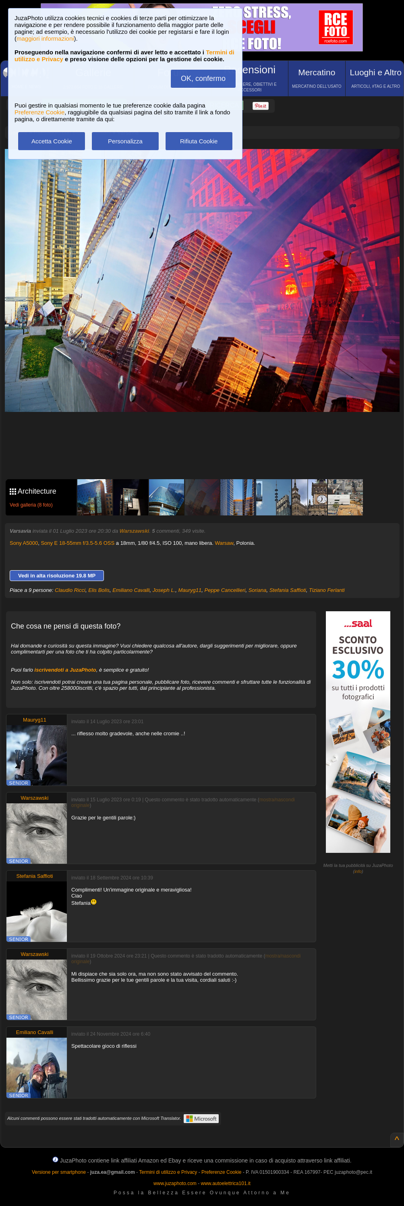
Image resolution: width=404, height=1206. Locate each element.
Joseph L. (164, 590)
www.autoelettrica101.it (225, 1183)
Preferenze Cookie (39, 112)
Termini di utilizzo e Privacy (168, 1172)
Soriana (258, 590)
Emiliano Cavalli (130, 590)
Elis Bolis (99, 590)
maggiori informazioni (45, 38)
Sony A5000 (24, 543)
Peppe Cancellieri (225, 590)
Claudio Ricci (70, 590)
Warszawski (134, 531)
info (358, 871)
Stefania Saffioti (287, 590)
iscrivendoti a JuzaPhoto (65, 670)
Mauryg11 (189, 590)
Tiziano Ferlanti (327, 590)
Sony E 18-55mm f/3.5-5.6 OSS (77, 543)
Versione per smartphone (59, 1172)
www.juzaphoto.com (175, 1183)
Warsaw (224, 543)
